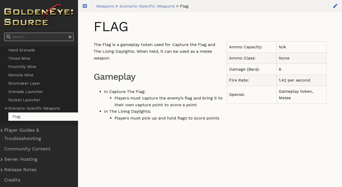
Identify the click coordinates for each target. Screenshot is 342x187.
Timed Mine (19, 58)
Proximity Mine (22, 66)
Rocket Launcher (24, 100)
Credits (12, 180)
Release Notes (20, 169)
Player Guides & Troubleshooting (22, 134)
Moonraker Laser (24, 83)
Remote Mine (21, 75)
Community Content (27, 148)
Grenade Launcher (25, 91)
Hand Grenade (21, 50)
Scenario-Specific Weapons (34, 108)
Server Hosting (20, 159)
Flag (16, 116)
